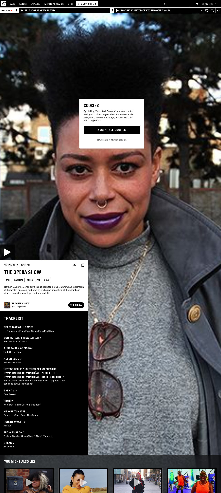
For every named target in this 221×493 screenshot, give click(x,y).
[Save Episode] (83, 265)
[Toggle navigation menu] (217, 3)
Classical (18, 280)
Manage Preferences (112, 139)
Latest (23, 3)
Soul (46, 280)
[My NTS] (207, 3)
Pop (38, 280)
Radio (12, 3)
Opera (30, 280)
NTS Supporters (87, 3)
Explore (35, 3)
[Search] (165, 4)
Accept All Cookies (112, 130)
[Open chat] (196, 3)
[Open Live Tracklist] (212, 10)
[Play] (7, 252)
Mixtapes (54, 3)
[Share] (74, 265)
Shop (70, 3)
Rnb (8, 280)
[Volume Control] (218, 10)
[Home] (3, 3)
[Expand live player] (201, 10)
